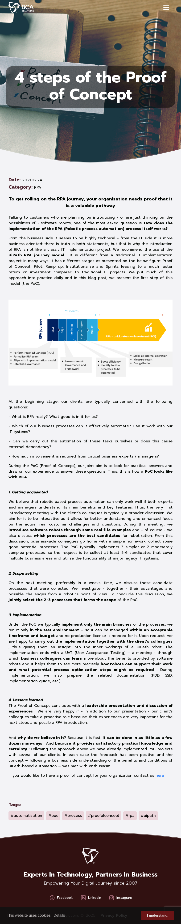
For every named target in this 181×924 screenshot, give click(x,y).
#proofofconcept (103, 815)
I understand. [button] (157, 915)
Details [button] (59, 915)
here (160, 775)
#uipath (148, 815)
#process (73, 815)
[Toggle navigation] (166, 7)
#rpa (130, 815)
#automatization (26, 815)
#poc (53, 815)
